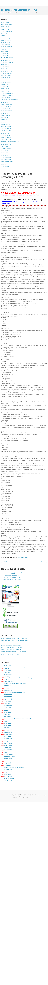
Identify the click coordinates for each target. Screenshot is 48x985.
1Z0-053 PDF (4, 35)
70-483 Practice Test (6, 137)
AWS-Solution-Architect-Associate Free (10, 99)
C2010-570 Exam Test (6, 46)
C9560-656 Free (5, 66)
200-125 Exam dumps (23, 557)
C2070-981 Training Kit (6, 73)
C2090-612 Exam (5, 48)
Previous (6, 561)
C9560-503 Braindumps (7, 62)
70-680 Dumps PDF (6, 42)
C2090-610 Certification (7, 93)
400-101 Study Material (6, 24)
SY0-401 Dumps (5, 22)
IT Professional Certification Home (19, 10)
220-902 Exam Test (6, 112)
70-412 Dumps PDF (6, 108)
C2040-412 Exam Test (6, 79)
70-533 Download (5, 163)
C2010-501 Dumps (5, 55)
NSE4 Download (5, 64)
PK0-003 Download (6, 130)
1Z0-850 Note (4, 152)
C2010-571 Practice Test (7, 39)
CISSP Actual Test (5, 77)
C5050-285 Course (5, 135)
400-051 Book (4, 51)
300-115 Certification (6, 126)
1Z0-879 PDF (4, 68)
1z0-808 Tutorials (5, 49)
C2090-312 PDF (5, 166)
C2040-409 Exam (5, 113)
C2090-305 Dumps (5, 154)
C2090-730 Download (6, 31)
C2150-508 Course (5, 102)
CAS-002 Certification (6, 28)
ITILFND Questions (5, 59)
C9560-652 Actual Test (6, 110)
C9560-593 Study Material (7, 155)
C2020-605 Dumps (5, 121)
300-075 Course (5, 37)
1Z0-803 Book (4, 84)
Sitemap (39, 796)
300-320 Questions (5, 26)
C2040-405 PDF (5, 101)
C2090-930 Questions (6, 157)
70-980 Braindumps (6, 128)
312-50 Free (4, 33)
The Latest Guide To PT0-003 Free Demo (11, 649)
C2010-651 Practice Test (7, 71)
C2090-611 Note (5, 86)
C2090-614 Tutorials (6, 82)
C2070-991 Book (5, 150)
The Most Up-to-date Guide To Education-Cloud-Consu (14, 640)
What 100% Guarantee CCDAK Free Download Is (13, 643)
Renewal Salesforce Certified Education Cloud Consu (14, 638)
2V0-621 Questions (5, 124)
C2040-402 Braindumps (7, 95)
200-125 (4, 180)
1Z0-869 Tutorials (5, 115)
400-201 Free (4, 164)
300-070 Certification (6, 159)
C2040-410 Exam (5, 80)
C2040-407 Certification (7, 60)
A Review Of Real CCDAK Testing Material (11, 645)
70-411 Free (4, 132)
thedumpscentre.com (36, 797)
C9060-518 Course (5, 70)
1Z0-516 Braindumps (6, 29)
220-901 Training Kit (6, 139)
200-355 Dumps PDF (6, 75)
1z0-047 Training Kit (6, 106)
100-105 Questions (5, 91)
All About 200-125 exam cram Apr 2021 (13, 577)
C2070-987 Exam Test (6, 144)
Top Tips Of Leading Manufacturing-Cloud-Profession (14, 651)
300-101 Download (5, 97)
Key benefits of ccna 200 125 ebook (12, 579)
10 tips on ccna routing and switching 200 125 (15, 572)
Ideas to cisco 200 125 (9, 573)
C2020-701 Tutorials (6, 148)
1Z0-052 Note (4, 119)
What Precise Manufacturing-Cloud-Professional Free (14, 653)
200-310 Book (4, 117)
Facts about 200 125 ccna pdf (11, 575)
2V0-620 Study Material (7, 57)
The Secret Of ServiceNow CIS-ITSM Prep (11, 654)
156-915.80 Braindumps (7, 161)
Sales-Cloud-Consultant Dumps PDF (10, 141)
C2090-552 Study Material (7, 90)
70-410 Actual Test (5, 44)
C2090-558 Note (5, 53)
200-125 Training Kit (6, 40)
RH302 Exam (4, 146)
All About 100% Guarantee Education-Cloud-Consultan (14, 642)
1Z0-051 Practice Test (6, 104)
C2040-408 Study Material (7, 122)
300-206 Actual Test (6, 143)
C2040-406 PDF (5, 133)
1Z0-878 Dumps (5, 88)
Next (42, 561)
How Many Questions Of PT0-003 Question (11, 647)
